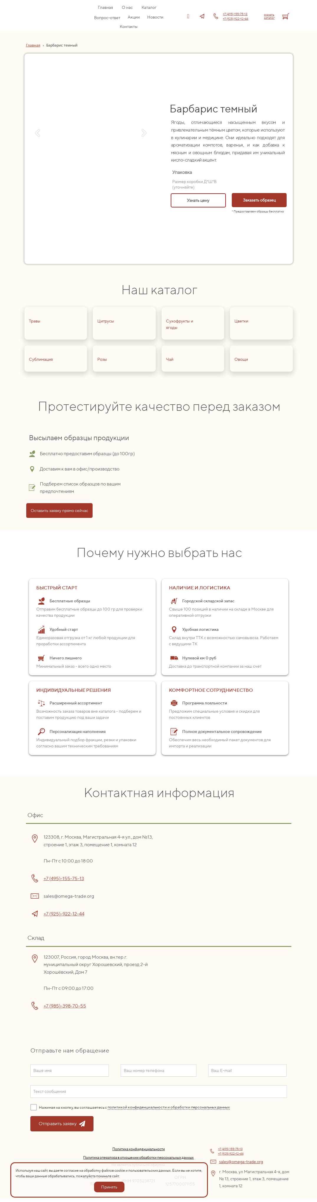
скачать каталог (269, 16)
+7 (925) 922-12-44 (235, 18)
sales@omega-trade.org (241, 1161)
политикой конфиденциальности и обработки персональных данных (169, 1107)
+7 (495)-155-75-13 (64, 878)
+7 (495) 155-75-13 (235, 14)
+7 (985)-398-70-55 (65, 1006)
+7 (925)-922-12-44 (64, 914)
